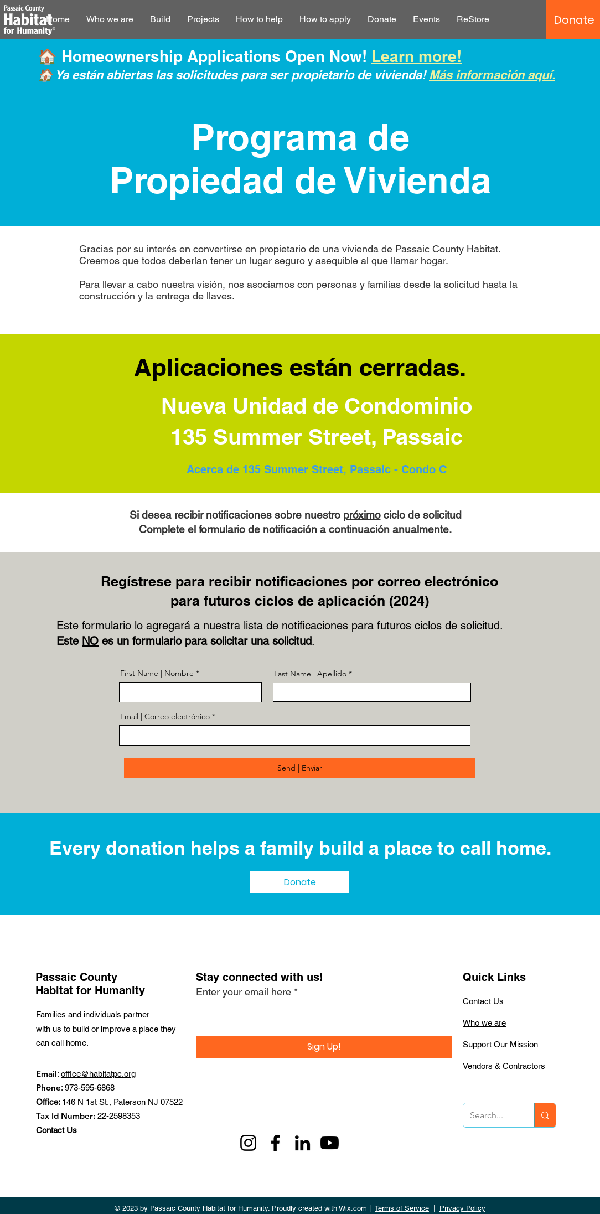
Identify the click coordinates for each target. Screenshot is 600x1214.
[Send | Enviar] (299, 768)
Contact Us (56, 1130)
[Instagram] (248, 1143)
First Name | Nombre (158, 673)
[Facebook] (275, 1143)
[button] (110, 19)
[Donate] (574, 20)
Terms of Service (402, 1208)
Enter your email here (243, 992)
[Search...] (490, 1115)
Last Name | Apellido (310, 674)
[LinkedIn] (302, 1143)
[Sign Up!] (324, 1047)
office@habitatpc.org (98, 1073)
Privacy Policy (462, 1208)
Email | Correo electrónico (165, 716)
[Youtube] (329, 1143)
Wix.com (353, 1208)
